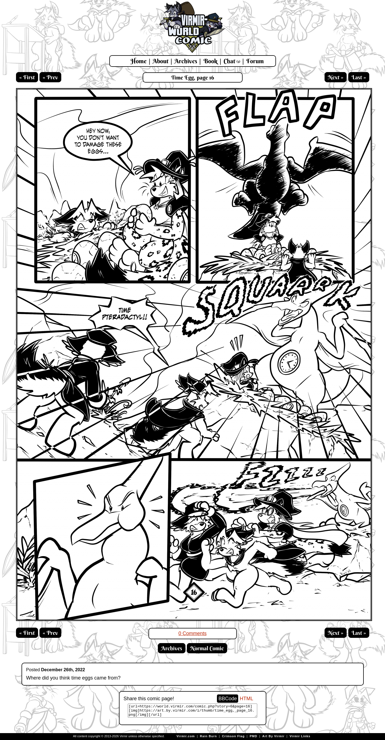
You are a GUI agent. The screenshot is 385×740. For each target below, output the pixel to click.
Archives (185, 61)
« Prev (50, 77)
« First (27, 77)
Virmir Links (300, 736)
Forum (255, 61)
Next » (335, 77)
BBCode (227, 698)
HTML (246, 698)
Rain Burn (208, 736)
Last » (359, 77)
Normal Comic (207, 648)
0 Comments (192, 633)
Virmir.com (185, 736)
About (160, 61)
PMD (253, 736)
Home (139, 61)
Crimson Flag (233, 736)
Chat (232, 61)
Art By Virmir (273, 736)
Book (210, 61)
